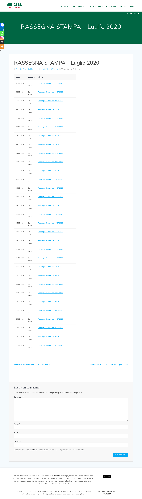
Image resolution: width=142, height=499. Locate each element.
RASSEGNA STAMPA (49, 69)
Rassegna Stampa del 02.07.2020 (50, 336)
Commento (19, 397)
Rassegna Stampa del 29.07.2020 (50, 101)
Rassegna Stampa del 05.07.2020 (50, 310)
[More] (2, 46)
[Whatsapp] (2, 33)
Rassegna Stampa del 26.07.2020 (50, 127)
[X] (2, 42)
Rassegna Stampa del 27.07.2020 (50, 118)
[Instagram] (2, 38)
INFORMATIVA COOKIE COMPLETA (106, 492)
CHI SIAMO (77, 6)
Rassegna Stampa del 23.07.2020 (50, 153)
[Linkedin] (2, 29)
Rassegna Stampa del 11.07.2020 (50, 258)
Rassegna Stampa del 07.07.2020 (50, 293)
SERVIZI (110, 6)
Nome (17, 424)
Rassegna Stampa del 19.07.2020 (50, 188)
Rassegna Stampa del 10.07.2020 (50, 266)
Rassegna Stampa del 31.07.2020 (50, 83)
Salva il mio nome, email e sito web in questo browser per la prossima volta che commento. (50, 450)
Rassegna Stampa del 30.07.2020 (50, 92)
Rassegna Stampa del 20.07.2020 (50, 179)
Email (16, 432)
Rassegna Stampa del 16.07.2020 (50, 214)
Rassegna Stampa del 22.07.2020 (50, 162)
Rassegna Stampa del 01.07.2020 (50, 345)
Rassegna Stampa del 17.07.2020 (50, 205)
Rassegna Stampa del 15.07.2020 (50, 223)
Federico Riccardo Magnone (27, 69)
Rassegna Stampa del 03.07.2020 (50, 328)
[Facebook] (2, 25)
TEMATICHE (126, 6)
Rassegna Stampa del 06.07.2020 (50, 301)
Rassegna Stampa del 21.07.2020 (50, 170)
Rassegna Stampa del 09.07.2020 (50, 275)
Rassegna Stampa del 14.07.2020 (50, 232)
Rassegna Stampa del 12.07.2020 (50, 249)
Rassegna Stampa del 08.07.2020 (50, 284)
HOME (64, 6)
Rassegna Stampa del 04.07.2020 (50, 319)
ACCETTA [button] (107, 477)
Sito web (17, 441)
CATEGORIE (94, 6)
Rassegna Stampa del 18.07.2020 (50, 197)
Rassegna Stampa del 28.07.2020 (50, 109)
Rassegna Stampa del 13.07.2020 (50, 240)
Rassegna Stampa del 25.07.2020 (50, 135)
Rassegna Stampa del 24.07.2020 (50, 144)
